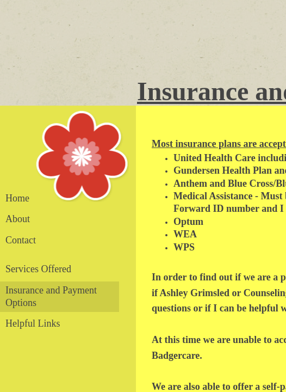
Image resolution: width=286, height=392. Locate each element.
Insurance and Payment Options (51, 296)
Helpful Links (32, 323)
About (17, 218)
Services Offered (38, 269)
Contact (20, 240)
